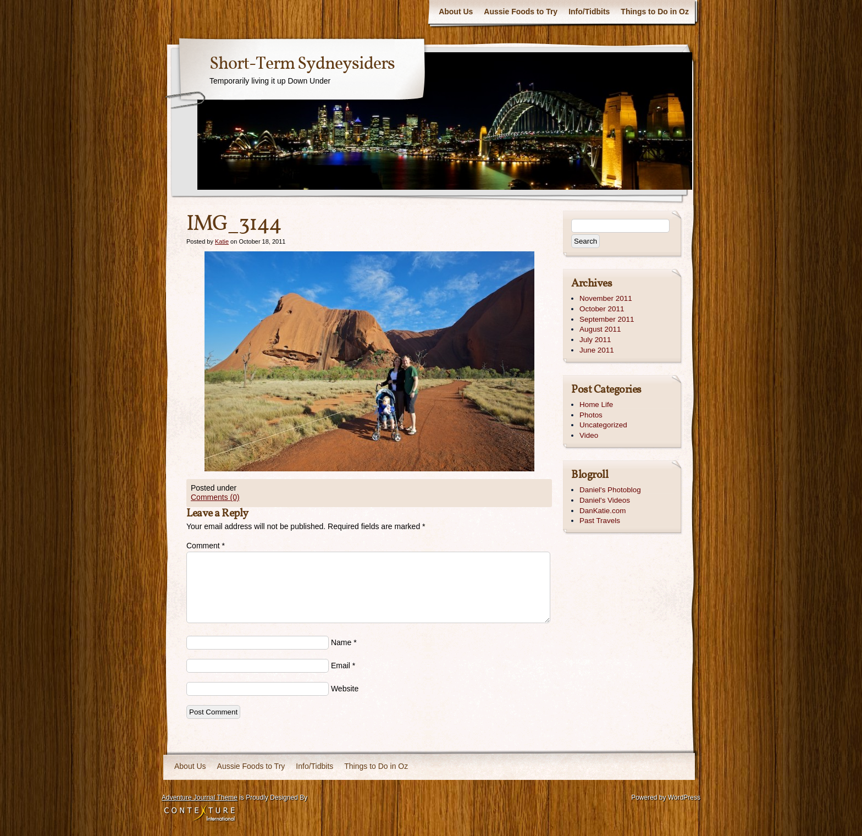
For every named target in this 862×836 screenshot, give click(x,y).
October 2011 (601, 309)
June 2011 (596, 350)
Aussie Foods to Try (520, 11)
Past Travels (599, 520)
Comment (205, 545)
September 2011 (606, 319)
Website (344, 688)
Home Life (596, 404)
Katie (222, 241)
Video (588, 435)
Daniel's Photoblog (610, 490)
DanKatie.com (602, 511)
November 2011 (605, 298)
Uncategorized (603, 425)
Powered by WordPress (665, 797)
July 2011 (595, 340)
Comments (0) (215, 497)
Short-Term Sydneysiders (302, 64)
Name (341, 642)
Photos (591, 415)
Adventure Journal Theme (199, 797)
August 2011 (600, 329)
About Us (456, 11)
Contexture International (199, 813)
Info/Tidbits (589, 11)
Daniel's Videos (604, 500)
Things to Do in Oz (655, 11)
